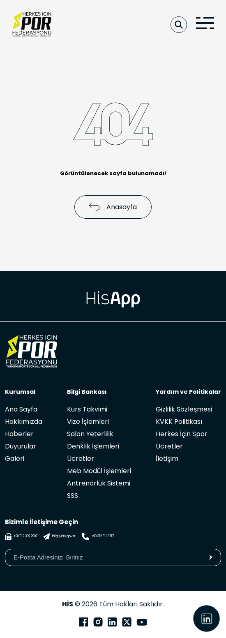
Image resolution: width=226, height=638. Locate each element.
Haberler (19, 434)
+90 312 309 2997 (21, 536)
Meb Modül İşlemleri (99, 471)
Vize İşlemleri (88, 421)
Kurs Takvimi (87, 409)
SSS (72, 495)
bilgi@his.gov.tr (59, 536)
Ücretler (80, 458)
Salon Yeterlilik (90, 434)
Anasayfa (113, 207)
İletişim (167, 458)
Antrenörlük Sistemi (98, 483)
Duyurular (20, 446)
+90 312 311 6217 (97, 537)
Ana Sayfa (21, 409)
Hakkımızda (23, 421)
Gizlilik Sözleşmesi (184, 409)
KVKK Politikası (179, 421)
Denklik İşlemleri (93, 446)
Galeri (14, 458)
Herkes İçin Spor (182, 434)
